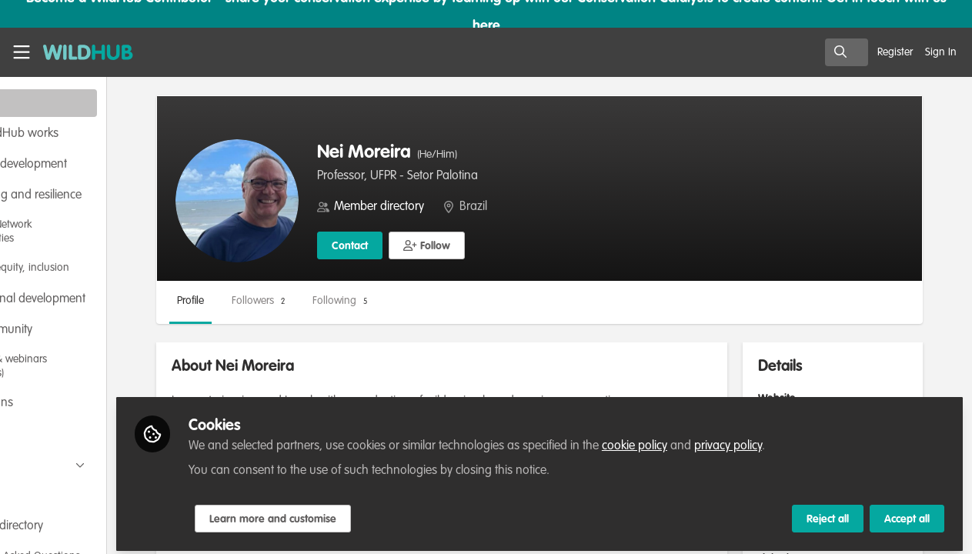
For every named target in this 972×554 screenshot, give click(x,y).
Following (429, 300)
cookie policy (724, 440)
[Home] (81, 52)
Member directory (469, 207)
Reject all (828, 513)
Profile (280, 300)
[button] (517, 245)
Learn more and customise (362, 513)
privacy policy (818, 440)
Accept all (907, 513)
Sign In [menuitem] (941, 52)
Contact (440, 246)
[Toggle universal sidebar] (21, 52)
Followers (348, 300)
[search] (846, 52)
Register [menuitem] (895, 52)
